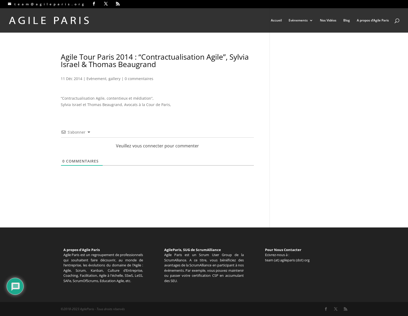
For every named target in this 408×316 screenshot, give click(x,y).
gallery (114, 78)
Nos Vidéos (328, 21)
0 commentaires (139, 78)
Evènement (96, 78)
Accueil (276, 21)
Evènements (298, 21)
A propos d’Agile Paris (373, 21)
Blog (346, 21)
